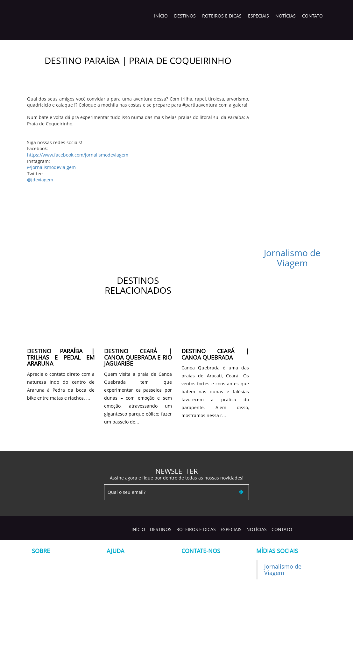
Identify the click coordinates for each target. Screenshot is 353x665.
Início (161, 16)
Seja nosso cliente (126, 563)
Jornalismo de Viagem (292, 258)
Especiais (258, 16)
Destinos (185, 16)
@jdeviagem (40, 180)
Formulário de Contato (130, 573)
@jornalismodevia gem (51, 167)
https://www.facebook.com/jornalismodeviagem (77, 155)
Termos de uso (122, 582)
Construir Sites (277, 656)
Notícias (285, 16)
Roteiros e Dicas (222, 16)
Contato (312, 16)
